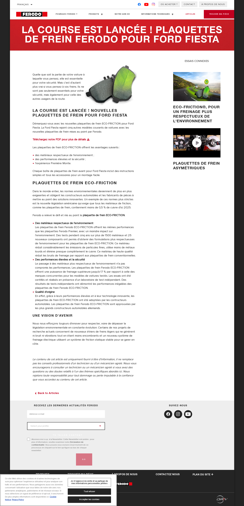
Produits (93, 14)
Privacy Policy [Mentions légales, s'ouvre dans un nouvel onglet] (18, 500)
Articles (189, 14)
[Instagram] (153, 5)
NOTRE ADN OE (121, 14)
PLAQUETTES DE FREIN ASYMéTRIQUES (196, 166)
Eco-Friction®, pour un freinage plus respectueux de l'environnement (196, 114)
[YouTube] (146, 5)
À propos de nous (213, 4)
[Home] (33, 14)
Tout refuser (89, 491)
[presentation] (50, 459)
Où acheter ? (169, 4)
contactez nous (168, 474)
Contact (189, 4)
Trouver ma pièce (218, 14)
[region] (58, 490)
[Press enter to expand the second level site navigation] (101, 14)
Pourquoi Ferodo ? (66, 14)
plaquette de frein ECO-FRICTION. (104, 215)
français (23, 4)
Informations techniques (154, 14)
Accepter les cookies (89, 499)
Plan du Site (203, 474)
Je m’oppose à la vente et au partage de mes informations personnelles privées (89, 482)
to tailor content (67, 435)
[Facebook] (139, 5)
